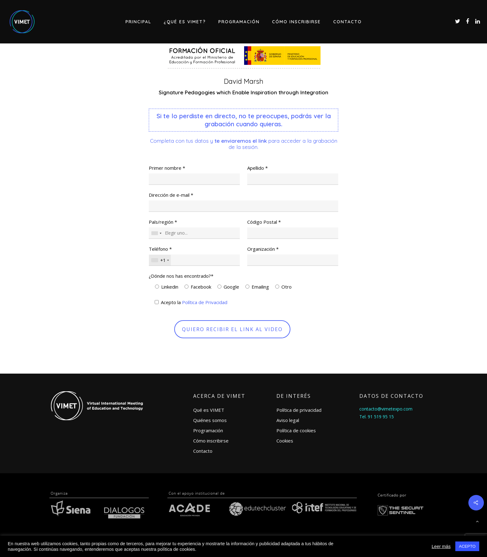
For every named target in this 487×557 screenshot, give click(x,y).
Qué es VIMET (208, 410)
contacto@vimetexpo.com (385, 409)
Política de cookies (296, 430)
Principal (138, 22)
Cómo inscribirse (296, 22)
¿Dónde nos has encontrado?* (181, 276)
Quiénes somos (210, 420)
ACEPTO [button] (467, 546)
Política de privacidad (298, 410)
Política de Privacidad (204, 302)
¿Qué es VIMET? (185, 22)
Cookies (284, 441)
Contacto (347, 22)
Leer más (441, 546)
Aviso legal (287, 420)
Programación (239, 22)
